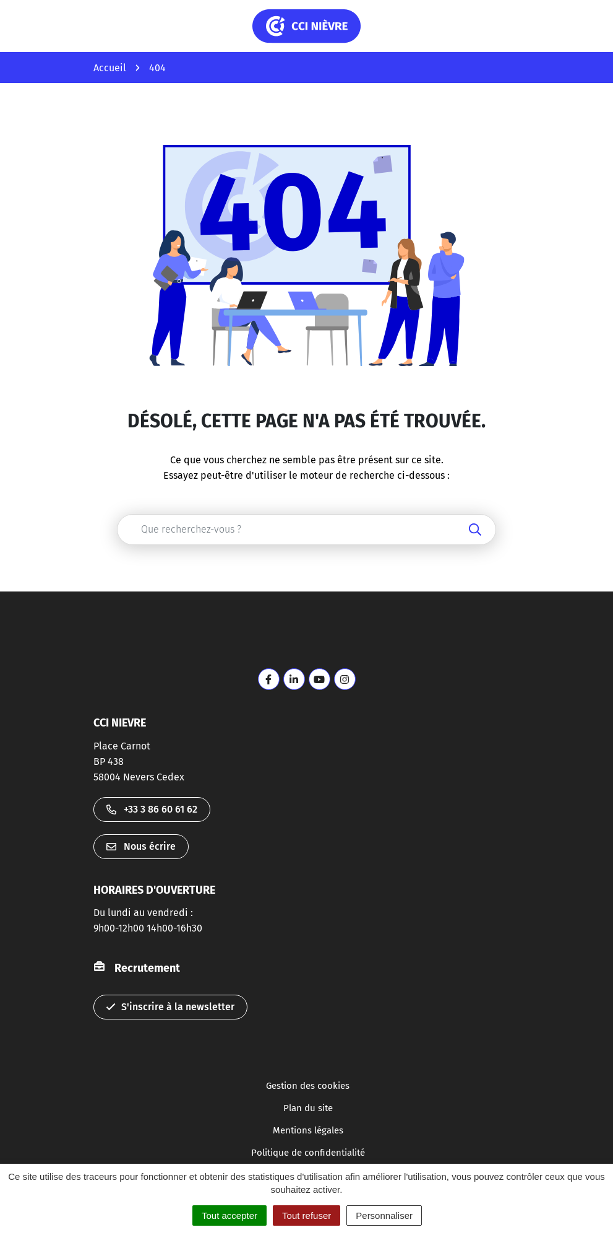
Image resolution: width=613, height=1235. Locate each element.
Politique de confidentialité (308, 1152)
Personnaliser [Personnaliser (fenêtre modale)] (384, 1215)
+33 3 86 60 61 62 (151, 809)
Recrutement (147, 968)
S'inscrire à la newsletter (170, 1007)
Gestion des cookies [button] (307, 1085)
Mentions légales (308, 1130)
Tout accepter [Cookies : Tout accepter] (229, 1215)
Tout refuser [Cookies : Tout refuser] (306, 1215)
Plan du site (308, 1108)
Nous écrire (141, 846)
